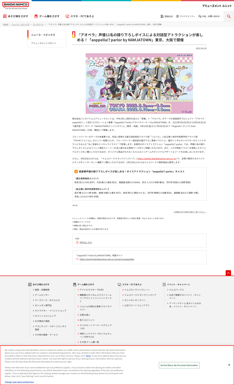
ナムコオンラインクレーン (137, 289)
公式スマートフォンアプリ (137, 305)
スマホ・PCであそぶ (82, 16)
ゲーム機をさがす (49, 16)
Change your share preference (19, 382)
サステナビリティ (187, 16)
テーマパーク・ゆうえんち (47, 300)
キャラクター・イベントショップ (50, 310)
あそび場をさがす (18, 16)
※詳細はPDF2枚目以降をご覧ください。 (190, 212)
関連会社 (169, 16)
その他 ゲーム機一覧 (89, 341)
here (88, 355)
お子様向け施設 (42, 321)
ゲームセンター (42, 294)
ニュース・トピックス (43, 34)
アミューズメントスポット (43, 43)
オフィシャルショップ (45, 315)
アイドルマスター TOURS (92, 289)
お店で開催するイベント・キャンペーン (185, 296)
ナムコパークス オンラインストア (140, 294)
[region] (117, 365)
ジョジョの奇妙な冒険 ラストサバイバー (95, 308)
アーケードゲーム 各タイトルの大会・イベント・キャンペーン (185, 305)
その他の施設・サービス (46, 334)
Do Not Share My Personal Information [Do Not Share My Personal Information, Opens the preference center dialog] (179, 365)
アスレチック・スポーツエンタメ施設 (50, 328)
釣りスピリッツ (87, 319)
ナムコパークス (176, 289)
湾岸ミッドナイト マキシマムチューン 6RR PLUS (95, 335)
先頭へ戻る (228, 273)
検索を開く (228, 16)
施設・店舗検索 (42, 289)
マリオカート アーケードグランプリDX (95, 327)
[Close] (229, 365)
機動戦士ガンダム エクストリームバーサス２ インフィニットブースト (95, 298)
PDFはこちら (86, 242)
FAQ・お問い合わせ (211, 16)
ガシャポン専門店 (43, 305)
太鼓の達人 (85, 314)
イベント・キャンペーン (178, 284)
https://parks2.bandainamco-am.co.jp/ (156, 158)
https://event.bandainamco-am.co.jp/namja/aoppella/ (107, 259)
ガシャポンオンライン (134, 300)
